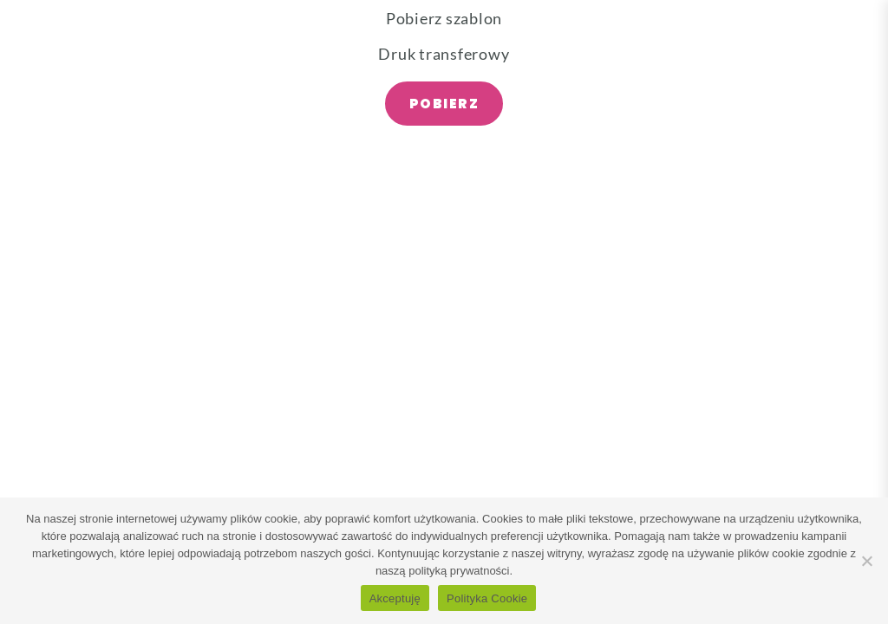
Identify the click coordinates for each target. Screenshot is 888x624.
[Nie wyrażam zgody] (866, 560)
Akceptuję (395, 598)
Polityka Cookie (487, 598)
